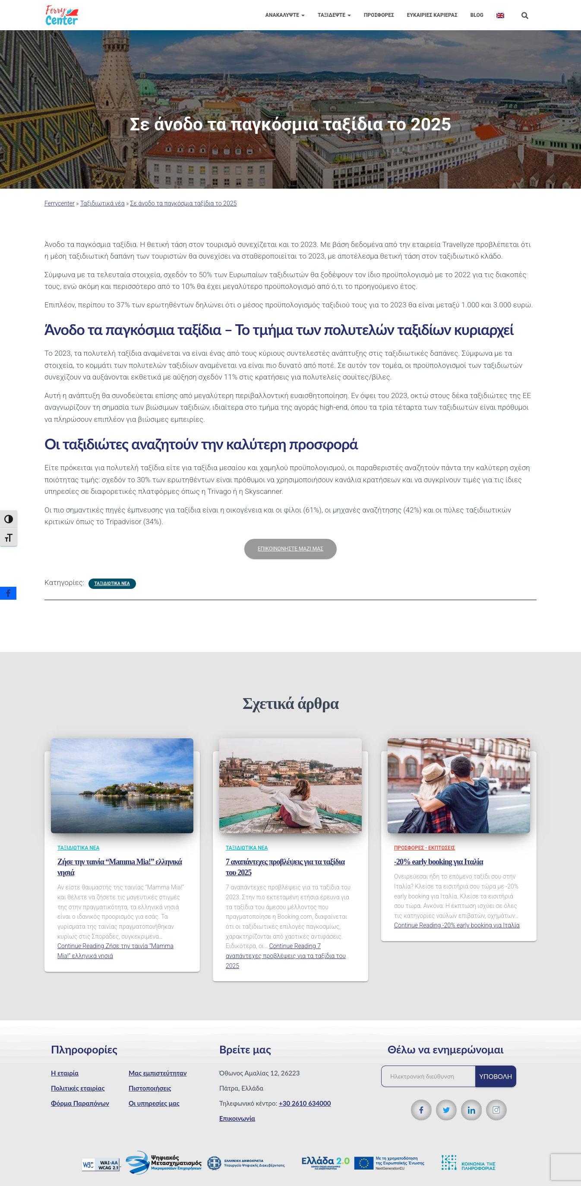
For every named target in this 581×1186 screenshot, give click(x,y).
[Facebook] (8, 593)
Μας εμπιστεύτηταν (158, 1073)
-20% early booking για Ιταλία (438, 861)
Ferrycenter (59, 203)
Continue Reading (286, 955)
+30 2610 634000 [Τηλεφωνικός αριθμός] (305, 1103)
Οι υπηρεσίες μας (154, 1103)
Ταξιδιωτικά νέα (102, 203)
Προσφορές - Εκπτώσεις (424, 848)
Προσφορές (379, 15)
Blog (476, 15)
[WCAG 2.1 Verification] (101, 1163)
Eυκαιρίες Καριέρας (432, 15)
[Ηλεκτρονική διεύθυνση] (432, 1076)
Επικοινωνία (237, 1118)
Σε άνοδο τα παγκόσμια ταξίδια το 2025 (183, 203)
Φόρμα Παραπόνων (80, 1103)
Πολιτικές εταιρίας (77, 1088)
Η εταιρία (65, 1073)
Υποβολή (496, 1076)
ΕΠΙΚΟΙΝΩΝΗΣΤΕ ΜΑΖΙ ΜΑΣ (290, 549)
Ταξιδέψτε (334, 15)
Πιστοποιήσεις (150, 1088)
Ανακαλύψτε (285, 15)
